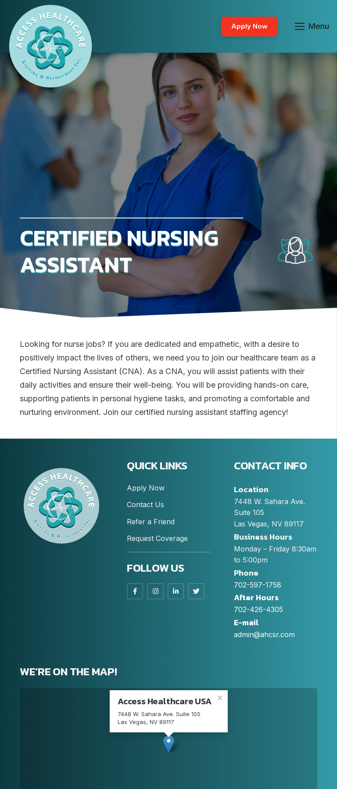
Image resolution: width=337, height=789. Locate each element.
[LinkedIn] (176, 591)
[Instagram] (155, 591)
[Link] (50, 46)
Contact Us (145, 504)
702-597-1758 (257, 584)
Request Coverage (157, 538)
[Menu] (312, 26)
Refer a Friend (151, 521)
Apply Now (146, 487)
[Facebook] (135, 591)
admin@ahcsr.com (264, 634)
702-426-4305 (258, 609)
